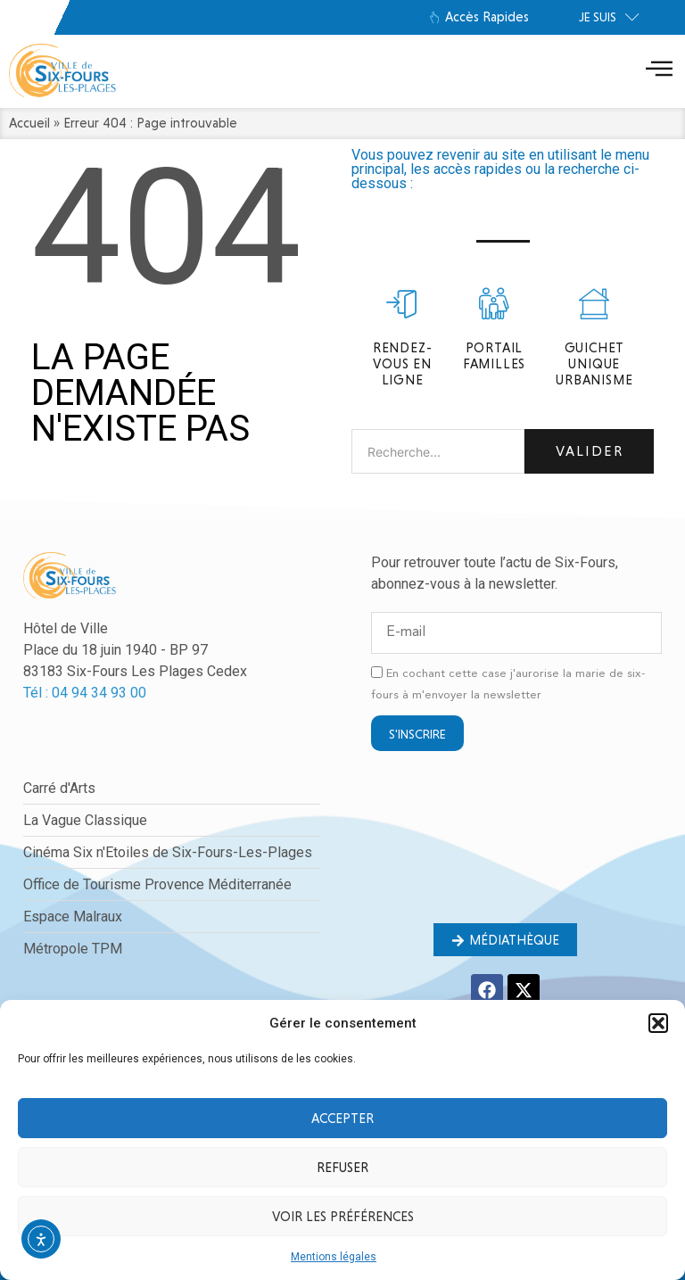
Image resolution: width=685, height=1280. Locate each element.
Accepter (342, 1119)
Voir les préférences (343, 1217)
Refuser (342, 1168)
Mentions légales (333, 1257)
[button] (658, 1023)
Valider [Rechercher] (589, 450)
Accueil (29, 123)
